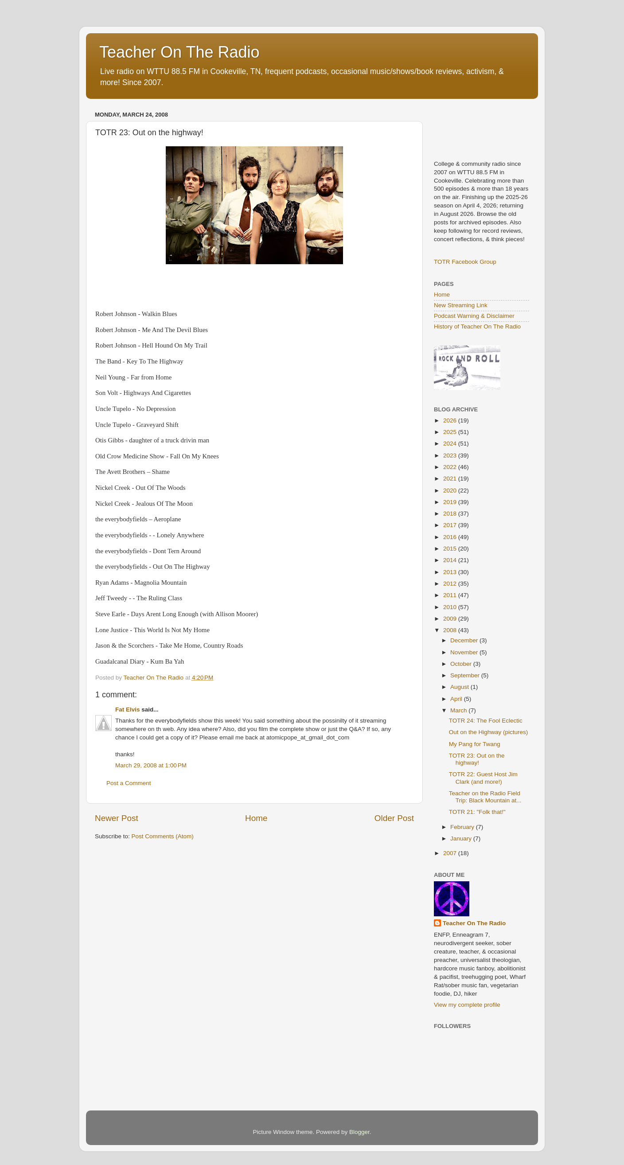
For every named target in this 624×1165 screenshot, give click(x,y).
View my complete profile (467, 1004)
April (457, 699)
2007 (450, 853)
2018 (450, 513)
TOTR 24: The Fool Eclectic (486, 720)
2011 (450, 595)
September (465, 675)
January (461, 838)
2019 (450, 502)
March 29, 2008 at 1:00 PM (151, 765)
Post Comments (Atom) (163, 836)
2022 (450, 467)
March (459, 710)
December (465, 640)
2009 (450, 618)
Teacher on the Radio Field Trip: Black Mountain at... (485, 797)
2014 (450, 560)
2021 (450, 478)
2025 (450, 432)
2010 (450, 607)
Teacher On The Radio (179, 52)
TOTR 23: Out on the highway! (477, 759)
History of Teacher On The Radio (477, 326)
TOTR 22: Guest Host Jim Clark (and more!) (483, 778)
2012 (450, 583)
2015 (450, 548)
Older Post (394, 818)
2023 (450, 455)
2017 (450, 525)
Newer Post (116, 818)
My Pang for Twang (474, 744)
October (461, 664)
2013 (450, 572)
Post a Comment (128, 783)
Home (256, 818)
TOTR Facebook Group (465, 261)
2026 (450, 420)
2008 (450, 630)
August (460, 687)
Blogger (359, 1132)
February (463, 827)
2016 (450, 537)
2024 (450, 443)
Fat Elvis (127, 709)
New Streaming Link (461, 305)
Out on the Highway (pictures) (488, 732)
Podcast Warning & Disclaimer (474, 316)
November (465, 652)
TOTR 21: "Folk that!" (477, 812)
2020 (450, 490)
